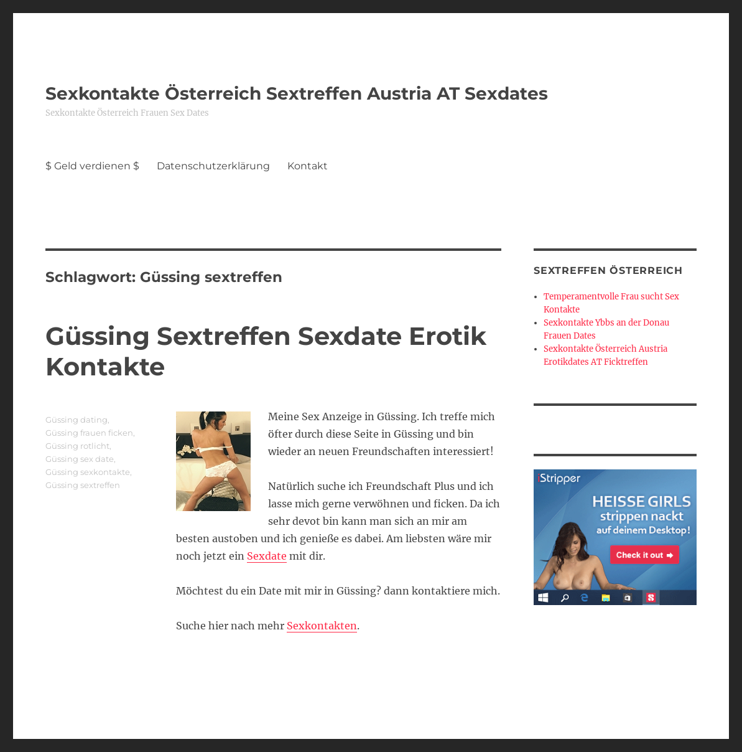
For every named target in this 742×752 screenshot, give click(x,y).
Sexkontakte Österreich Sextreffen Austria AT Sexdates (296, 93)
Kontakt (307, 166)
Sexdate (267, 556)
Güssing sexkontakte (87, 472)
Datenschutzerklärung (213, 166)
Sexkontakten (322, 625)
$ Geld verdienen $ (92, 166)
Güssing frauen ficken (89, 433)
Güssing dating (76, 420)
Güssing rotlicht (77, 446)
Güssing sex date (79, 459)
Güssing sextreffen (82, 485)
